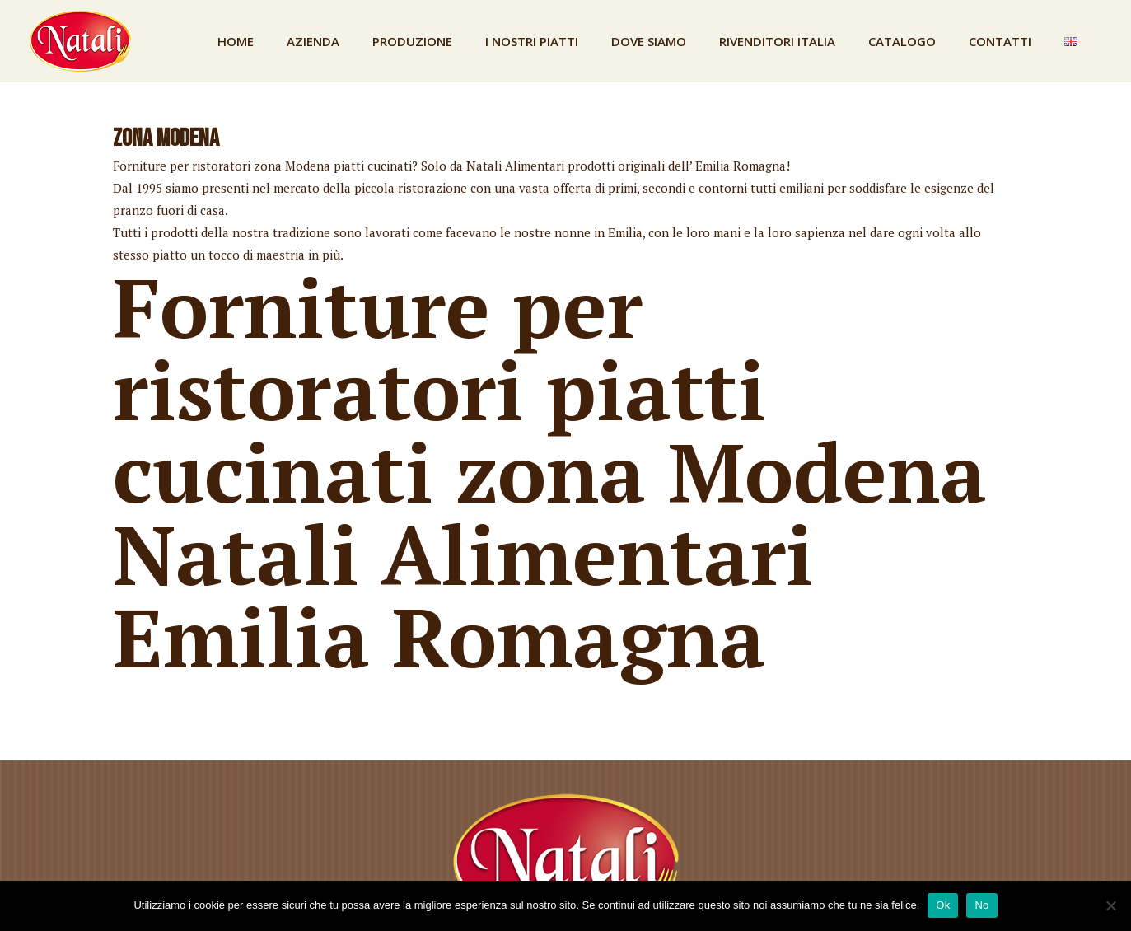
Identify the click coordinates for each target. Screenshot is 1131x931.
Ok (943, 905)
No (981, 905)
